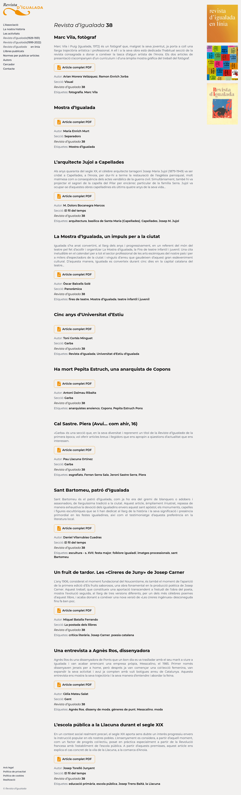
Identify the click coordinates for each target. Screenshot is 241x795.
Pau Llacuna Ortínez (78, 459)
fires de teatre (79, 299)
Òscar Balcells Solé (77, 283)
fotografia (76, 92)
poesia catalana (122, 635)
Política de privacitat (14, 771)
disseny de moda (97, 709)
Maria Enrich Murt (76, 131)
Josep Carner (100, 635)
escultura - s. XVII (81, 553)
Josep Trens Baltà (131, 784)
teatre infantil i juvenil (133, 299)
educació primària (82, 784)
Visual (68, 82)
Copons (106, 408)
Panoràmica (73, 289)
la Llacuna (152, 784)
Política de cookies (13, 775)
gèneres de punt (123, 709)
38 (69, 87)
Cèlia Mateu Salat (75, 694)
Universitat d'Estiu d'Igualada (118, 354)
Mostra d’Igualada (82, 147)
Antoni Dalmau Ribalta (79, 393)
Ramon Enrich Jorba (113, 76)
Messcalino (145, 709)
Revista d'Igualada (82, 354)
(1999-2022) (22, 42)
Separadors (72, 136)
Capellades (149, 221)
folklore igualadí (124, 553)
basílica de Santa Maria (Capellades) (114, 221)
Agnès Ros (76, 709)
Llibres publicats (13, 51)
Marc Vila (91, 92)
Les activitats (11, 33)
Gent (67, 699)
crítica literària (79, 635)
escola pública (106, 784)
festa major (103, 553)
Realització (9, 779)
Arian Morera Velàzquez (80, 76)
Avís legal (8, 767)
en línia (21, 46)
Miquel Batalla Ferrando (80, 619)
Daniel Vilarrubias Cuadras (82, 537)
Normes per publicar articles (21, 55)
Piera (142, 475)
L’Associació (10, 24)
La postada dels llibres (80, 625)
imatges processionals (154, 553)
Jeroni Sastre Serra (123, 475)
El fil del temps (75, 210)
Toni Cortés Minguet (78, 338)
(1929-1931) (21, 38)
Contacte (9, 68)
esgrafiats (76, 475)
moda (158, 709)
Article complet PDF (77, 67)
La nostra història (14, 29)
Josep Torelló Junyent (79, 768)
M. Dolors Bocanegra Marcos (84, 205)
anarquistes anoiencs (84, 408)
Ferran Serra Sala (96, 475)
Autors (7, 60)
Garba (68, 343)
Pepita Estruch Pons (128, 408)
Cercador (9, 64)
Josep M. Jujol (169, 221)
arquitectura (78, 221)
